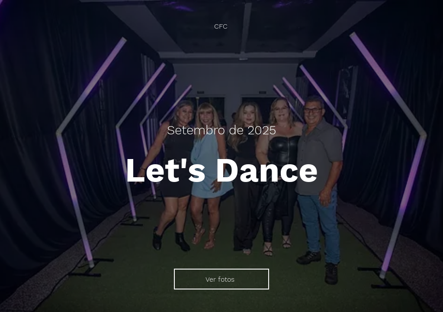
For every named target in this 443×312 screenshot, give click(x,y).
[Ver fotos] (221, 279)
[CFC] (221, 26)
